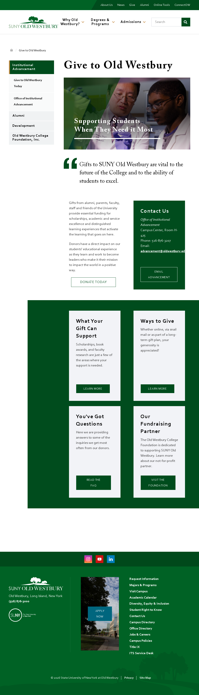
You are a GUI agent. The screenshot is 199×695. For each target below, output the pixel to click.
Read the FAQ (93, 492)
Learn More (93, 393)
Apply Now (102, 611)
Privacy (129, 677)
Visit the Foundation (160, 492)
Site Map (145, 677)
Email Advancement (162, 274)
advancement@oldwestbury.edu (165, 251)
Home (11, 50)
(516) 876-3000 (20, 596)
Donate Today (93, 282)
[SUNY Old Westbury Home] (33, 22)
